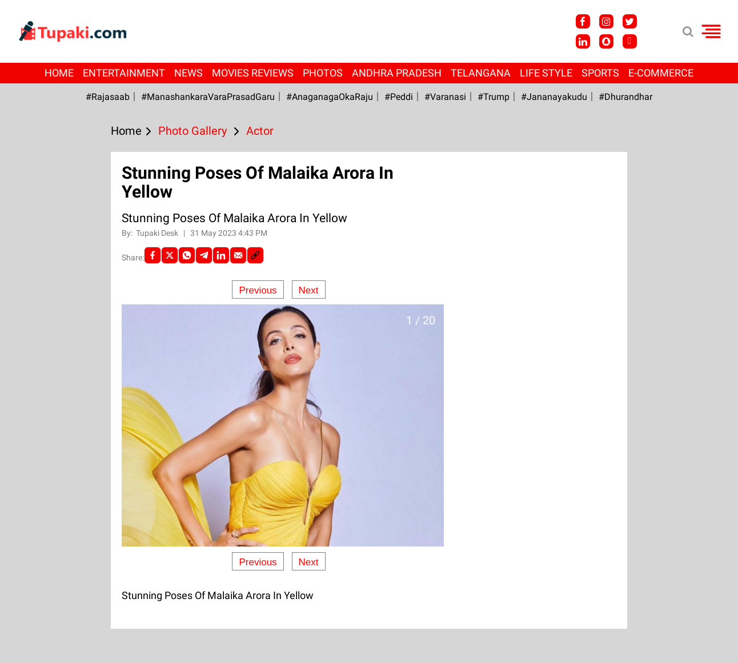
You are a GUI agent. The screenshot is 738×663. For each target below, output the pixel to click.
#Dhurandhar (625, 96)
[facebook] (152, 255)
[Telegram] (203, 255)
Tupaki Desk (158, 233)
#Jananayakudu (554, 96)
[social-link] (255, 255)
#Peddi (398, 96)
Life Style (546, 73)
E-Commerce (660, 73)
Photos (323, 73)
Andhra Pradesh (397, 73)
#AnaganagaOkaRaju (329, 96)
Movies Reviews (253, 73)
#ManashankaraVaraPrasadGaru (208, 96)
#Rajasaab (108, 96)
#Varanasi (445, 96)
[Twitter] (169, 255)
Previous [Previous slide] (257, 290)
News (188, 73)
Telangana (481, 73)
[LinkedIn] (221, 255)
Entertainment (124, 73)
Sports (600, 73)
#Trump (494, 96)
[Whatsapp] (186, 255)
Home (59, 73)
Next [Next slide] (309, 290)
